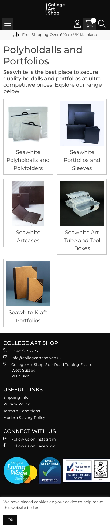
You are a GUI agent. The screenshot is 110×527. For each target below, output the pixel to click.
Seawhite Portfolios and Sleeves (82, 160)
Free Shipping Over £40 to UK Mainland (55, 34)
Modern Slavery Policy (24, 417)
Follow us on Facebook (29, 446)
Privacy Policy (16, 404)
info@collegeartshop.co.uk (32, 357)
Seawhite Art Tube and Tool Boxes (82, 240)
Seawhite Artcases (28, 236)
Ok (10, 519)
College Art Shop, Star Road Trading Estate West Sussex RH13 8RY (47, 370)
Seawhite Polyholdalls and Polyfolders (28, 160)
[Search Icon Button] (102, 24)
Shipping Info (16, 397)
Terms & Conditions (21, 410)
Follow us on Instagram (29, 439)
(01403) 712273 (20, 350)
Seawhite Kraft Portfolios (28, 316)
